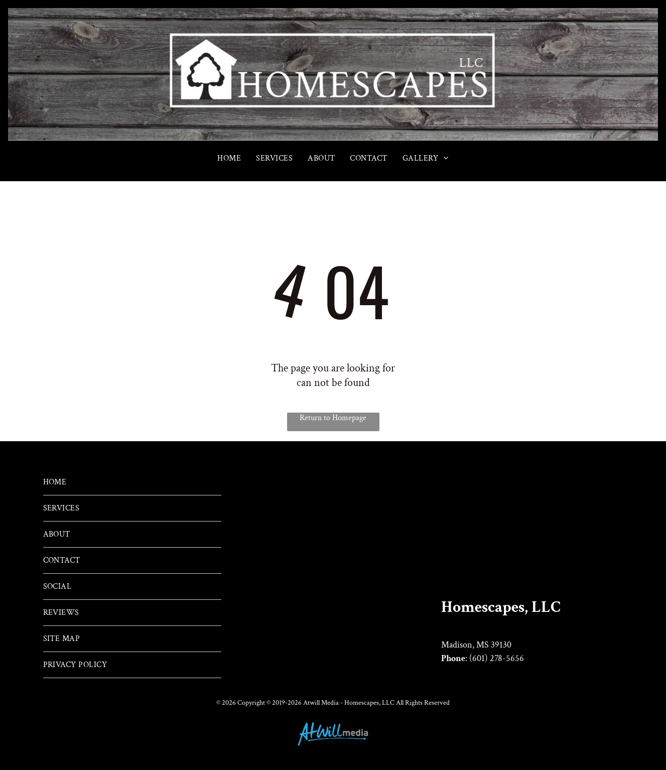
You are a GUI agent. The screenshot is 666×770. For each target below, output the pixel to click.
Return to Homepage (333, 418)
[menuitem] (229, 158)
